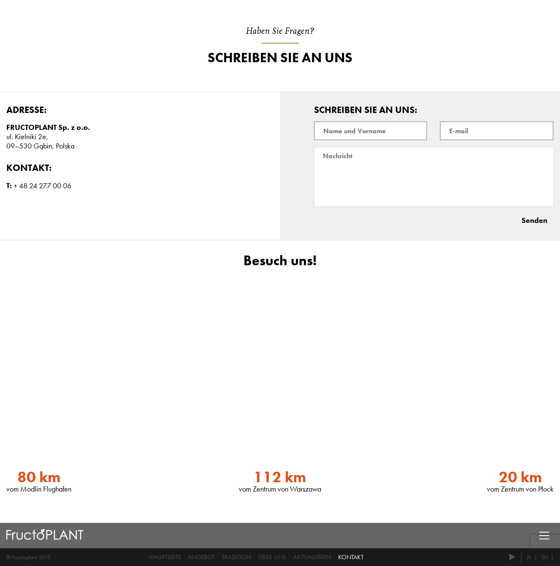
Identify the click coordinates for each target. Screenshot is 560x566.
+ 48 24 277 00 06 (42, 185)
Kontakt (350, 557)
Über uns (272, 557)
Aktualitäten (312, 557)
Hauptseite (165, 557)
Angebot (201, 557)
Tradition (236, 557)
